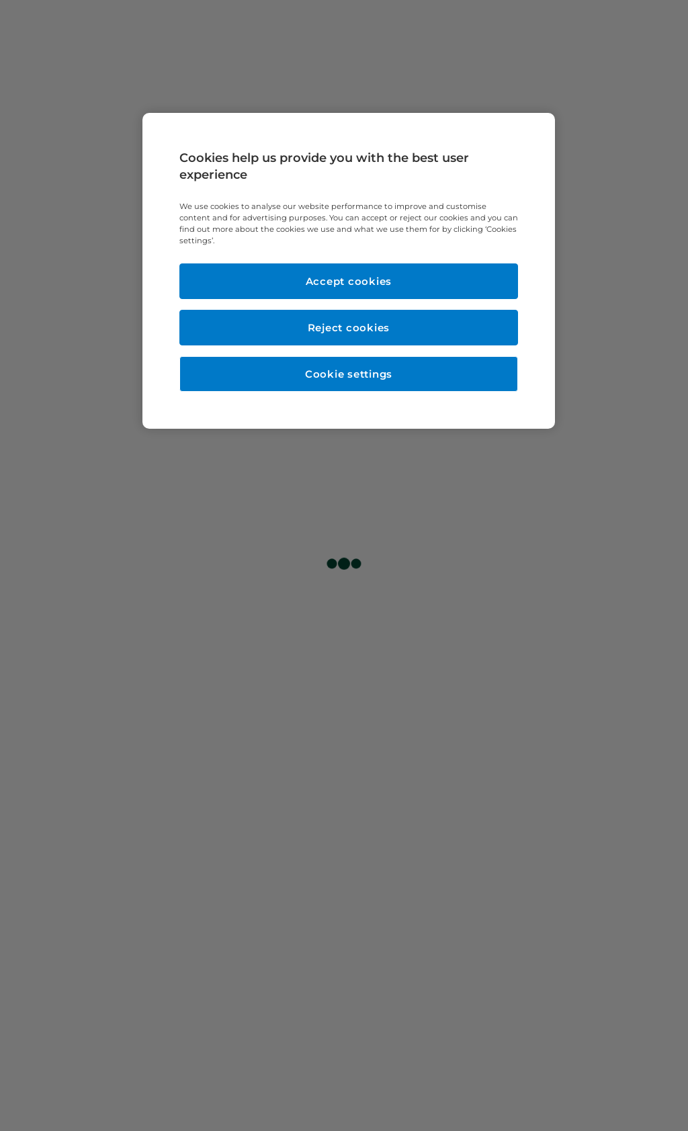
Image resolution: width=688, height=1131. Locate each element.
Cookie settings (348, 374)
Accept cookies (349, 281)
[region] (348, 271)
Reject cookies (349, 327)
